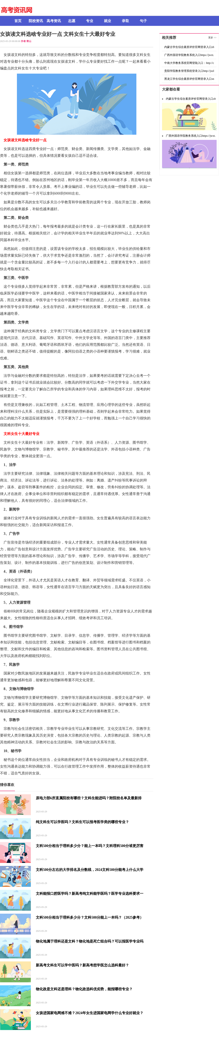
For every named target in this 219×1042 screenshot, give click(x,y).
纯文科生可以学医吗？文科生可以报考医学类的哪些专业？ (82, 822)
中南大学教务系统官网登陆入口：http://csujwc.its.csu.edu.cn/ (189, 62)
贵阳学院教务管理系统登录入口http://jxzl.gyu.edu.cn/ (189, 70)
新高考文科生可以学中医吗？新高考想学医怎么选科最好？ (82, 965)
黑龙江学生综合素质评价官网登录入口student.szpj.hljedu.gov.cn (189, 78)
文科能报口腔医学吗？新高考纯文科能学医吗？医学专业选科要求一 (89, 894)
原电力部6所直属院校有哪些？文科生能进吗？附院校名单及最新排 (89, 798)
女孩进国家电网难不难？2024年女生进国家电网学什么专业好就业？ (89, 1013)
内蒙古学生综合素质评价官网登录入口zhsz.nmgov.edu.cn (189, 47)
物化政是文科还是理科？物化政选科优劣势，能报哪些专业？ (84, 989)
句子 (143, 21)
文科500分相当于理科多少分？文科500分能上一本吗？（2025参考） (89, 917)
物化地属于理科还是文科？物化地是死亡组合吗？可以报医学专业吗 (89, 941)
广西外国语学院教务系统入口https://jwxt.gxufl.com (189, 55)
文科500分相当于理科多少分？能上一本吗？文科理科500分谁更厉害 (89, 846)
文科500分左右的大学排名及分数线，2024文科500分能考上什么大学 (89, 870)
